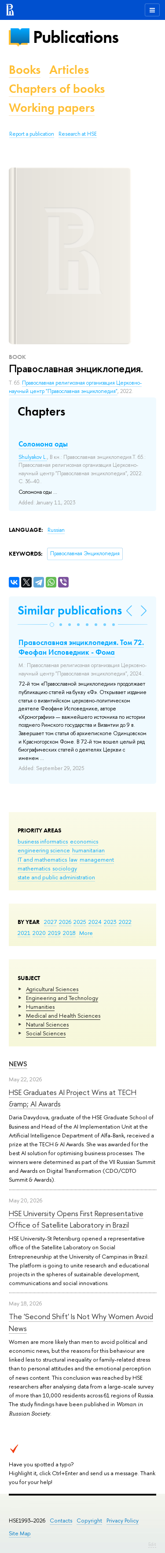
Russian (56, 530)
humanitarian (88, 850)
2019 (54, 933)
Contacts (61, 1520)
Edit (152, 1544)
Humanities (40, 1007)
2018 (69, 933)
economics (84, 841)
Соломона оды (43, 444)
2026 (65, 922)
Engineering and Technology (62, 998)
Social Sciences (46, 1033)
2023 (110, 922)
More (86, 933)
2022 (125, 922)
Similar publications (70, 610)
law (73, 859)
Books (24, 69)
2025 (79, 922)
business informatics (43, 841)
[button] (52, 624)
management (97, 859)
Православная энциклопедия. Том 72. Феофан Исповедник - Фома (81, 647)
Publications (75, 37)
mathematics (34, 868)
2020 (39, 933)
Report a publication (31, 133)
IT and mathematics (42, 859)
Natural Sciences (47, 1024)
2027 (50, 922)
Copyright (89, 1520)
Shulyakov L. (32, 457)
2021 (24, 933)
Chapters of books (57, 88)
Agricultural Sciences (52, 989)
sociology (64, 868)
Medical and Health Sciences (63, 1015)
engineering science (44, 850)
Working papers (52, 107)
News (18, 1063)
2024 (95, 922)
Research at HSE (78, 133)
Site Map (20, 1533)
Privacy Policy (122, 1520)
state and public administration (56, 877)
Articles (69, 69)
